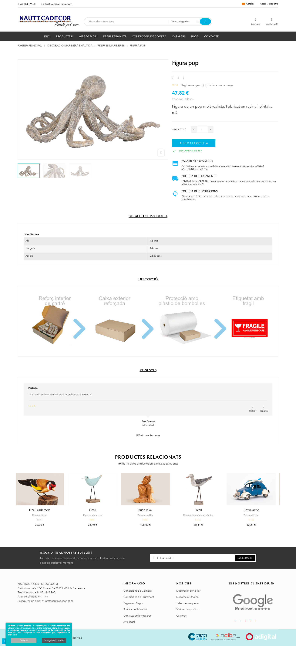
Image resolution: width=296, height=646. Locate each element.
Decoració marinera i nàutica (201, 515)
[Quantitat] (202, 129)
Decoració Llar (42, 515)
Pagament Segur (133, 603)
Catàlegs (181, 615)
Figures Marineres (95, 515)
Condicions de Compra (137, 590)
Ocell (95, 510)
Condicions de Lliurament (138, 597)
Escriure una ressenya (220, 85)
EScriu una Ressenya (148, 435)
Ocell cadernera (42, 510)
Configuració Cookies (54, 640)
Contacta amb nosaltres (137, 615)
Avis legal (129, 622)
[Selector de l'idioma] (248, 4)
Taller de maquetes (187, 603)
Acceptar (24, 640)
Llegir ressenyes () (192, 85)
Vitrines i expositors (188, 609)
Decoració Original (187, 597)
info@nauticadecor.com (57, 4)
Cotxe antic (253, 510)
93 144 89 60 (27, 4)
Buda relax (148, 510)
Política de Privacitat (135, 609)
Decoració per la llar (188, 590)
